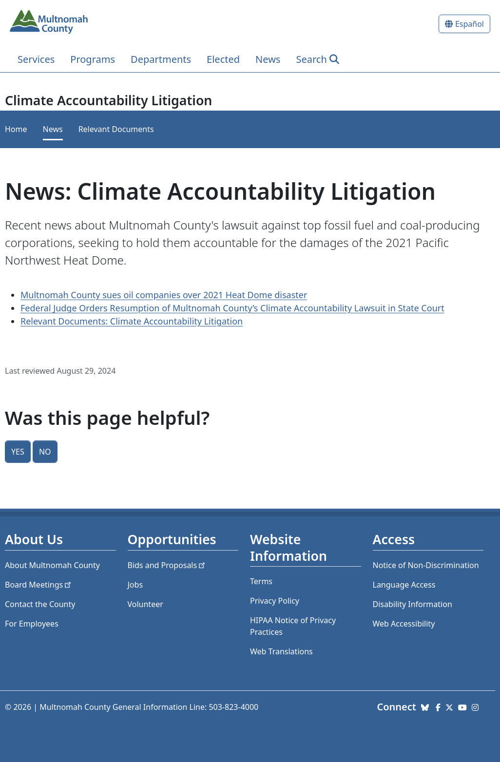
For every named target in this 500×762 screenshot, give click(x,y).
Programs (92, 59)
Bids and (167, 565)
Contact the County (40, 604)
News (267, 59)
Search (311, 59)
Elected (223, 59)
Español (469, 24)
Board (39, 584)
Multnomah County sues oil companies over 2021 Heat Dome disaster (163, 295)
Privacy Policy (274, 600)
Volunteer (145, 604)
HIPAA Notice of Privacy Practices (293, 626)
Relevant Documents (116, 129)
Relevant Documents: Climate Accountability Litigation (131, 321)
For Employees (31, 623)
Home (16, 129)
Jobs (135, 584)
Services (36, 59)
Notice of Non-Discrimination (426, 565)
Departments (161, 59)
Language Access (404, 584)
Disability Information (412, 604)
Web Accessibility (404, 623)
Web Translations (281, 651)
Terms (261, 581)
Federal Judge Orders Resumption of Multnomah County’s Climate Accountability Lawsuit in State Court (232, 308)
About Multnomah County (52, 565)
